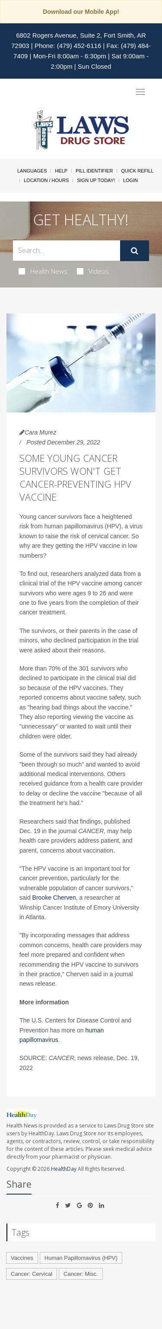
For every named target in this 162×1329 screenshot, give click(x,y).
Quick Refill (137, 170)
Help (61, 170)
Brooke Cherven (54, 897)
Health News (43, 271)
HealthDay (63, 1168)
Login (130, 180)
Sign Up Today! (96, 180)
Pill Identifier (94, 170)
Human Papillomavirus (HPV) (81, 1258)
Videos (93, 271)
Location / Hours (46, 180)
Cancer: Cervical (31, 1274)
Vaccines (22, 1258)
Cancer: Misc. (81, 1274)
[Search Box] (66, 250)
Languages (32, 170)
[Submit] (134, 250)
